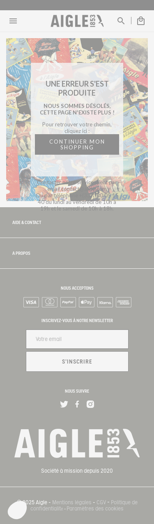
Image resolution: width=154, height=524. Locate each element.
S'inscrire (77, 361)
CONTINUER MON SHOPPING (77, 144)
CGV (101, 502)
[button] (17, 510)
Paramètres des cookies (95, 509)
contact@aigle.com (84, 188)
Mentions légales (72, 502)
